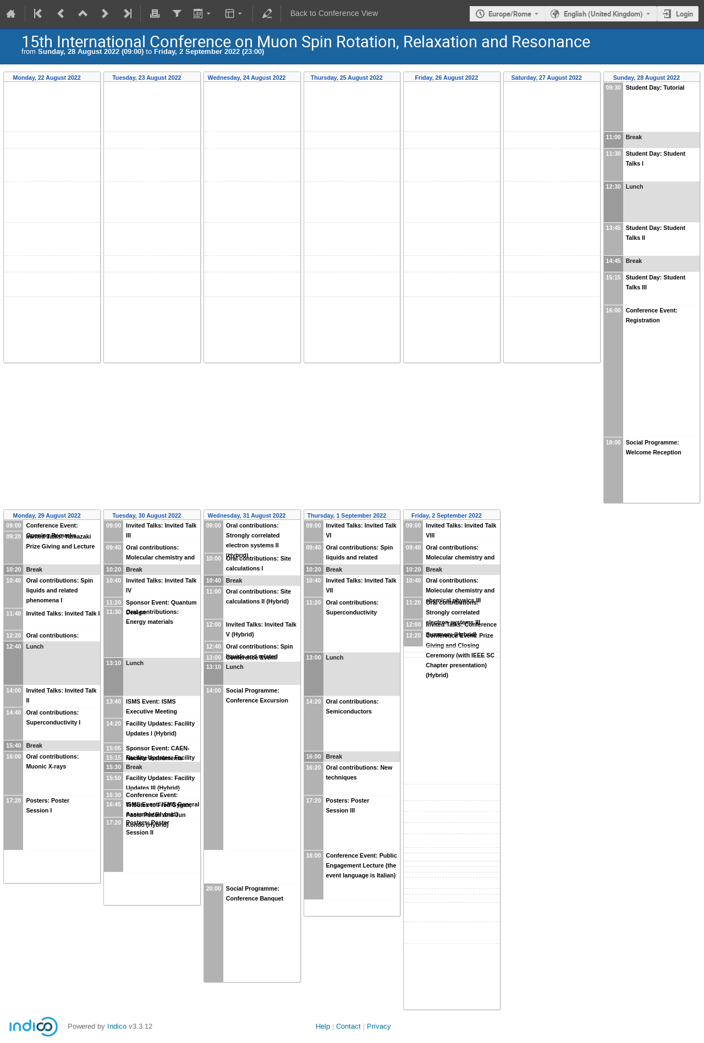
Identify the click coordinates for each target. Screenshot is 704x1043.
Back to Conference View (334, 13)
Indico (117, 1026)
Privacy (379, 1026)
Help (323, 1026)
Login (684, 14)
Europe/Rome (509, 14)
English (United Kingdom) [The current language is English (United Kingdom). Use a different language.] (603, 14)
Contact (348, 1026)
